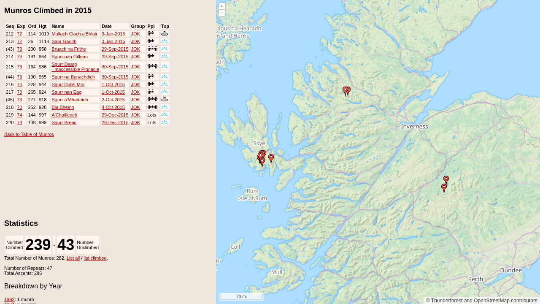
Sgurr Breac (63, 122)
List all (73, 258)
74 (19, 114)
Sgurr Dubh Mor (67, 84)
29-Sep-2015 (115, 49)
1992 (9, 299)
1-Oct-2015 (113, 84)
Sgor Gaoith (63, 41)
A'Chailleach (64, 114)
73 (19, 49)
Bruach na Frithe (68, 49)
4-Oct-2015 (113, 107)
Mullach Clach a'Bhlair (74, 33)
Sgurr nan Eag (66, 92)
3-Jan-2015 (113, 33)
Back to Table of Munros (29, 134)
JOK (135, 33)
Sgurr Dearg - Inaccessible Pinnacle (75, 67)
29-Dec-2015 (115, 114)
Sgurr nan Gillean (69, 56)
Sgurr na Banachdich (73, 76)
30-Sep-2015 (115, 66)
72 (19, 33)
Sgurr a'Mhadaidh (69, 99)
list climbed (95, 258)
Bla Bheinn (62, 107)
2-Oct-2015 (113, 99)
